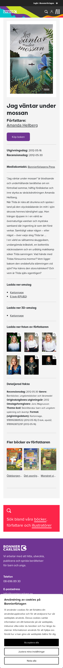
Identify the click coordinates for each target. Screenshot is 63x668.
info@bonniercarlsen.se (18, 593)
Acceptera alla (31, 642)
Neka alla (31, 660)
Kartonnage (17, 292)
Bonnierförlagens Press (41, 167)
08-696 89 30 (11, 581)
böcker (40, 519)
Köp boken (18, 137)
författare (15, 525)
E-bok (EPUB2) (18, 296)
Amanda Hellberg (22, 125)
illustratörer (42, 525)
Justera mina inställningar (31, 651)
